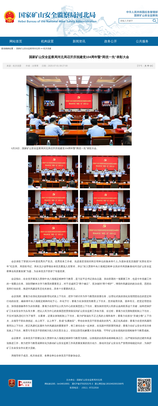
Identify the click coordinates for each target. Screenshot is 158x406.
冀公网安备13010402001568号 (109, 384)
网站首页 (15, 41)
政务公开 (110, 41)
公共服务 (142, 41)
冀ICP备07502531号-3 (82, 384)
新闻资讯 (79, 41)
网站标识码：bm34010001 (57, 384)
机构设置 (47, 41)
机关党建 (47, 48)
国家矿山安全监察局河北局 (28, 48)
